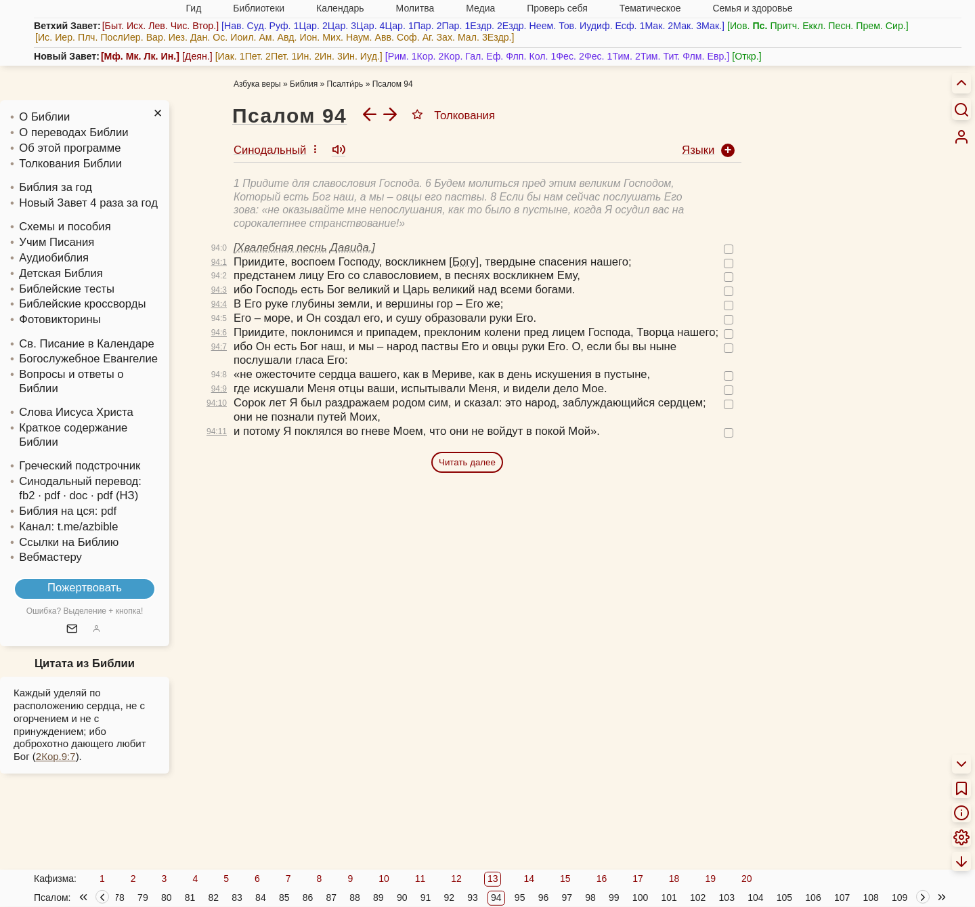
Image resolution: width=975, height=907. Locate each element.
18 (674, 878)
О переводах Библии (73, 132)
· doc (75, 495)
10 (383, 878)
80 (166, 897)
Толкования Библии (70, 163)
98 (590, 897)
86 (308, 897)
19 (710, 878)
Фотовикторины (59, 319)
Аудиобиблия (54, 257)
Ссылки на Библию (68, 542)
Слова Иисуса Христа (76, 412)
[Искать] (961, 109)
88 (354, 897)
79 (142, 897)
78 (119, 897)
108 (870, 897)
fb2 (27, 495)
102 (698, 897)
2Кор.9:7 (56, 756)
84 (260, 897)
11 (420, 878)
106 (813, 897)
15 (565, 878)
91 (425, 897)
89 (378, 897)
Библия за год (55, 187)
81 (190, 897)
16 (602, 878)
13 (493, 878)
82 (214, 897)
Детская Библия (60, 273)
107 (842, 897)
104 (755, 897)
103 (727, 897)
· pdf (49, 495)
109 (899, 897)
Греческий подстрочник (79, 465)
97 (566, 897)
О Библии (44, 116)
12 (456, 878)
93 (472, 897)
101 (668, 897)
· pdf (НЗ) (114, 495)
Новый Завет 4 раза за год (88, 202)
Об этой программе (70, 148)
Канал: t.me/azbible (68, 526)
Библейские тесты (66, 288)
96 (543, 897)
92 (448, 897)
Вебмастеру (50, 557)
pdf (108, 511)
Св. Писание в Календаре (86, 343)
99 (614, 897)
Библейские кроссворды (82, 303)
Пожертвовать (84, 587)
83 (237, 897)
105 (784, 897)
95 (520, 897)
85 (284, 897)
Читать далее (467, 462)
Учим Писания (56, 242)
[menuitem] (961, 136)
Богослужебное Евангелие (88, 358)
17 (637, 878)
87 (331, 897)
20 (746, 878)
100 (640, 897)
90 (402, 897)
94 (496, 897)
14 (528, 878)
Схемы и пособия (64, 226)
